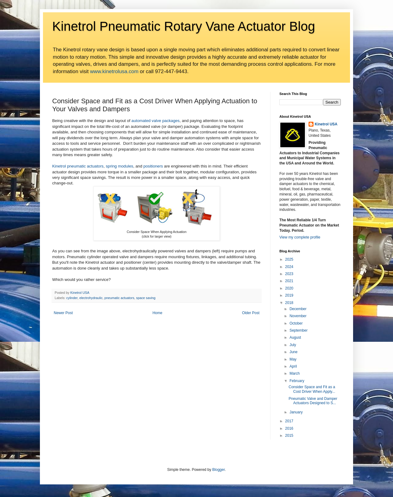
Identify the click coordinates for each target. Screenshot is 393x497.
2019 (289, 295)
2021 (289, 281)
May (293, 359)
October (296, 323)
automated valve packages (155, 120)
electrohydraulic (91, 298)
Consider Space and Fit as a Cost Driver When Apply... (312, 389)
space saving (145, 298)
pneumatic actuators (119, 298)
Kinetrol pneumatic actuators (77, 166)
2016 (289, 428)
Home (157, 313)
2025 (289, 259)
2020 (289, 288)
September (299, 330)
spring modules (119, 166)
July (293, 345)
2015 (289, 435)
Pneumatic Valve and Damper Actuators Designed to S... (313, 400)
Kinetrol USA (326, 124)
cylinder (72, 298)
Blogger (218, 469)
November (298, 316)
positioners (153, 166)
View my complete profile (299, 237)
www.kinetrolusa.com (114, 71)
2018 (289, 303)
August (295, 337)
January (296, 412)
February (297, 381)
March (295, 373)
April (293, 366)
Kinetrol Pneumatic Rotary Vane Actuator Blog (183, 26)
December (298, 309)
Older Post (250, 313)
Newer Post (63, 313)
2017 (289, 421)
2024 (289, 267)
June (294, 352)
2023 (289, 274)
